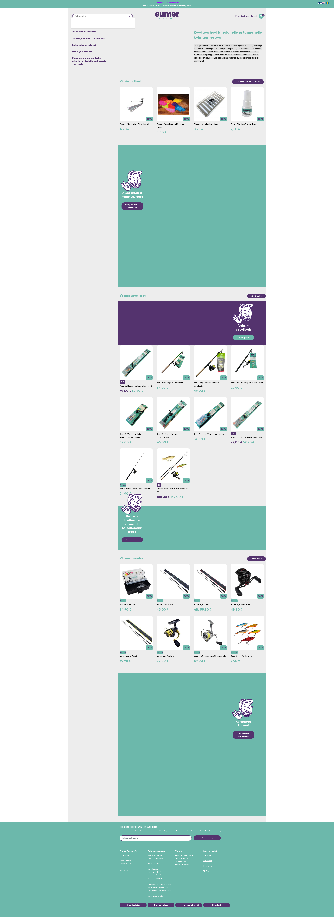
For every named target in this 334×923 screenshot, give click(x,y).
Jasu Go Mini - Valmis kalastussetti (135, 489)
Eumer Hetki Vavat (165, 604)
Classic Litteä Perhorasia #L (206, 124)
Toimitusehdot (181, 858)
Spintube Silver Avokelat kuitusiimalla (210, 656)
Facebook (207, 860)
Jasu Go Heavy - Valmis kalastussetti (136, 386)
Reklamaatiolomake (184, 855)
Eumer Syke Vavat (202, 604)
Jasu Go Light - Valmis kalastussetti (246, 437)
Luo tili (254, 16)
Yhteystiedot (180, 861)
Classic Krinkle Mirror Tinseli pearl (134, 124)
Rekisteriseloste (182, 864)
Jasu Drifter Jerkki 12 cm (241, 656)
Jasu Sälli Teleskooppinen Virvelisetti (247, 383)
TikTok (206, 871)
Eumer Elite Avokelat (165, 656)
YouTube (207, 855)
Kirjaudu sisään (242, 16)
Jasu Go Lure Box (127, 604)
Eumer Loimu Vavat (128, 656)
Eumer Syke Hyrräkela (240, 604)
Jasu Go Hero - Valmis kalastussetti (209, 434)
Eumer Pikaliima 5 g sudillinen (243, 124)
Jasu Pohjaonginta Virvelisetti (170, 383)
